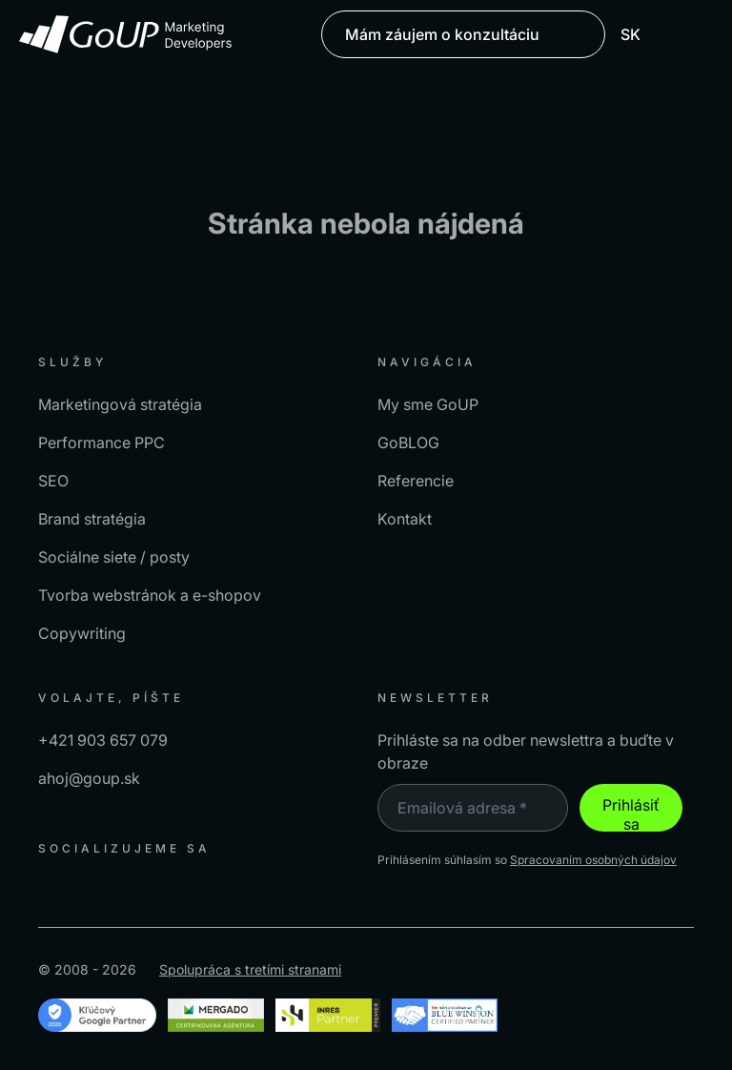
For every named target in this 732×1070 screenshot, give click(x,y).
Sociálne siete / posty (114, 556)
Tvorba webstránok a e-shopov (149, 595)
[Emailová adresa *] (472, 808)
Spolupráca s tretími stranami (250, 969)
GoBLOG (408, 442)
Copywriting (82, 633)
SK (640, 34)
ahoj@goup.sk (89, 778)
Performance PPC (101, 442)
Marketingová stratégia (120, 404)
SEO (53, 480)
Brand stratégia (92, 518)
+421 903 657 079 (103, 740)
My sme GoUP (427, 404)
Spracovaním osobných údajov (593, 860)
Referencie (415, 480)
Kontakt (404, 518)
